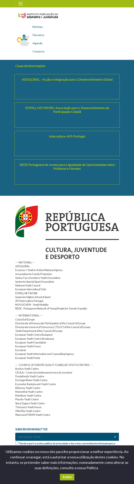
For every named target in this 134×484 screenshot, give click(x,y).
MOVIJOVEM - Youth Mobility (32, 304)
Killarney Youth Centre (27, 388)
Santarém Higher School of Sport (33, 297)
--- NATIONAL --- (25, 262)
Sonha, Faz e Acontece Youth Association (37, 277)
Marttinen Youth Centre (28, 395)
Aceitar (67, 477)
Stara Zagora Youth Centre (30, 403)
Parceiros (38, 35)
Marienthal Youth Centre (29, 391)
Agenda (37, 43)
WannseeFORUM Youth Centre (32, 414)
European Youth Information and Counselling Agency (44, 353)
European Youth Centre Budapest (33, 334)
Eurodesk (20, 350)
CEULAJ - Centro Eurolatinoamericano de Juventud (43, 372)
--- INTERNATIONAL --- (29, 315)
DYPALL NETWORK (26, 293)
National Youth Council (27, 285)
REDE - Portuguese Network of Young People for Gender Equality (51, 308)
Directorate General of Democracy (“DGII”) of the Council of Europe (52, 327)
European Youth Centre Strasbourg (34, 338)
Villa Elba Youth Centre (28, 411)
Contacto (39, 51)
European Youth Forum (28, 346)
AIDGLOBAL (22, 266)
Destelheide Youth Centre (29, 376)
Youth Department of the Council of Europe (38, 330)
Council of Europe (25, 319)
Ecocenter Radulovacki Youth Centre (35, 384)
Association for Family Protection (33, 274)
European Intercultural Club (30, 289)
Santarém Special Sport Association (34, 281)
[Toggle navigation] (20, 3)
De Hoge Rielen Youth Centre (31, 380)
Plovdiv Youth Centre (27, 399)
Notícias (38, 26)
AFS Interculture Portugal (29, 300)
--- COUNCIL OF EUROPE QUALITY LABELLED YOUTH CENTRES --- (54, 365)
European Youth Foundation (30, 342)
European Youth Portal (27, 357)
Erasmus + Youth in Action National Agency (39, 270)
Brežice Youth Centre (27, 368)
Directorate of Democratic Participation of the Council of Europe (50, 323)
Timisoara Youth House (28, 407)
